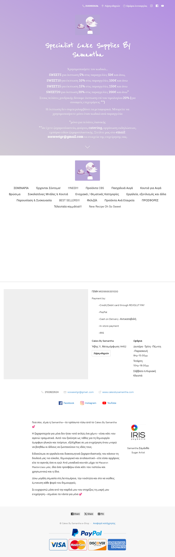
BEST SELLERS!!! (69, 200)
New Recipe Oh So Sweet (105, 206)
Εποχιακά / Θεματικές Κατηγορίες (97, 194)
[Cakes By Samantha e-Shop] (87, 170)
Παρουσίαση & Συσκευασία (34, 200)
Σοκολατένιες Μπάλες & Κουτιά (48, 194)
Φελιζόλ (92, 200)
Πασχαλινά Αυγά (122, 188)
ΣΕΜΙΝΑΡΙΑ (21, 188)
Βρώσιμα (14, 194)
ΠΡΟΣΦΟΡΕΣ (150, 200)
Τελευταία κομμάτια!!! (68, 206)
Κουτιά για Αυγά (150, 188)
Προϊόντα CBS (95, 188)
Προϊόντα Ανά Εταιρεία (119, 200)
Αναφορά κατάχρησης (104, 523)
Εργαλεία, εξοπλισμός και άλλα (146, 194)
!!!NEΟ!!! (73, 188)
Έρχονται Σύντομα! (48, 188)
